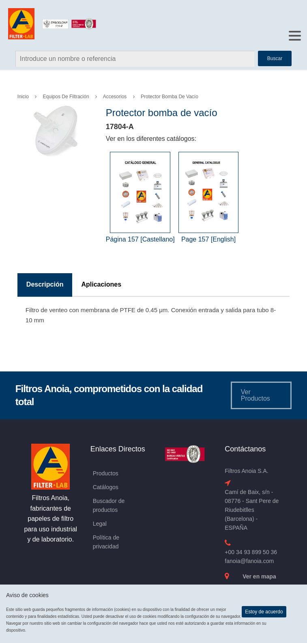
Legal (100, 523)
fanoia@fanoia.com (249, 561)
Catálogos (105, 487)
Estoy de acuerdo (264, 612)
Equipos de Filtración (66, 96)
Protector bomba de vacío (169, 96)
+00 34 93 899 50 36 (251, 552)
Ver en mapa (259, 576)
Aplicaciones (101, 284)
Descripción (45, 284)
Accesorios (115, 96)
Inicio (23, 96)
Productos (105, 473)
